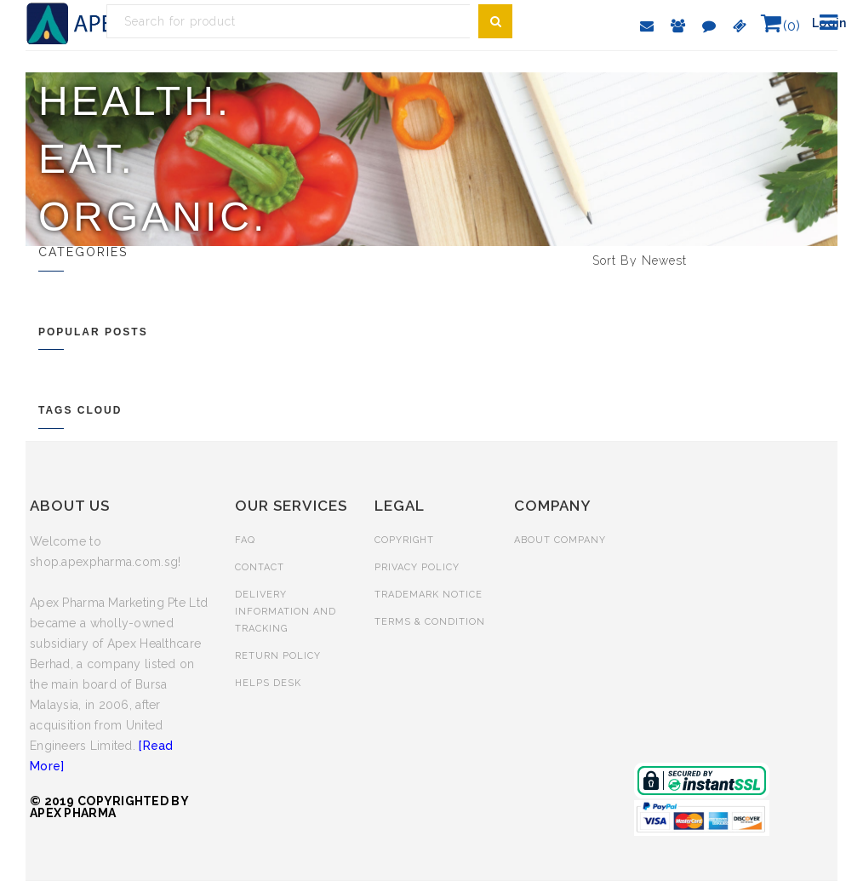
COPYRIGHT (404, 540)
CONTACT (259, 567)
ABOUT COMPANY (560, 540)
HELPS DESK (268, 683)
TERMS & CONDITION (429, 621)
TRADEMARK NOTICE (428, 594)
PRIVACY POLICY (417, 567)
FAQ (245, 540)
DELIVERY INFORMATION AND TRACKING (285, 611)
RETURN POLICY (278, 655)
